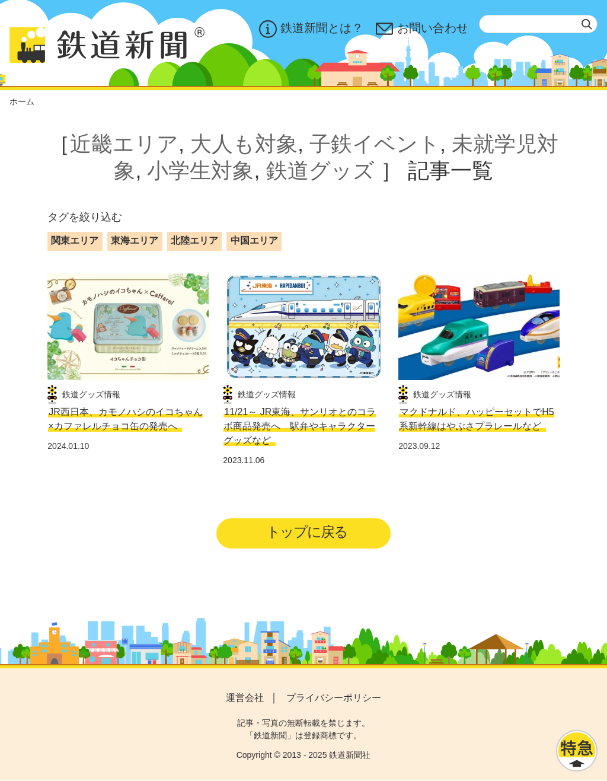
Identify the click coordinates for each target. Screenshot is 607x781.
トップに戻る (307, 532)
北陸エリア (194, 240)
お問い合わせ (421, 29)
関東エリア (74, 240)
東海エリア (134, 240)
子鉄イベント (374, 144)
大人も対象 (244, 144)
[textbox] (538, 24)
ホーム (21, 101)
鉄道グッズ (320, 170)
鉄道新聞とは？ (310, 29)
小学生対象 (200, 170)
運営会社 (245, 698)
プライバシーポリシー (333, 698)
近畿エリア (124, 144)
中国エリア (254, 240)
